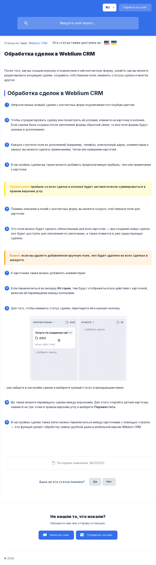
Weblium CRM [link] (37, 43)
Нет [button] (109, 481)
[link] (106, 43)
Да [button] (95, 481)
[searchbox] (78, 23)
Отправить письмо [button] (99, 534)
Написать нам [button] (59, 534)
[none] (109, 7)
